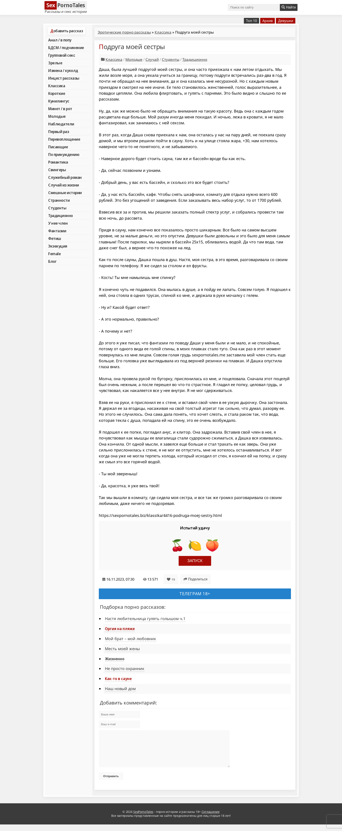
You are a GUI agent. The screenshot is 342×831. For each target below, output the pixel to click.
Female (54, 253)
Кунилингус (58, 101)
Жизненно (114, 658)
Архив (267, 20)
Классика (56, 85)
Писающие (58, 146)
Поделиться (195, 579)
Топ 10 (251, 20)
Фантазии (57, 230)
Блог (52, 261)
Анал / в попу (59, 40)
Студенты (57, 207)
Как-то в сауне (118, 678)
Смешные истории (65, 192)
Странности (59, 200)
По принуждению (63, 154)
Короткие (56, 93)
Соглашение (211, 818)
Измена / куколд (63, 70)
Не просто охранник (124, 668)
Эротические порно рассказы (124, 32)
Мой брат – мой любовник (130, 638)
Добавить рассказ (66, 30)
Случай (152, 59)
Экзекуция (57, 246)
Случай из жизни (63, 185)
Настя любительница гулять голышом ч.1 (145, 618)
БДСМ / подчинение (66, 47)
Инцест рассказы (63, 78)
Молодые (57, 116)
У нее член (58, 223)
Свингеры (57, 169)
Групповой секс (61, 55)
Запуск (194, 561)
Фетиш (54, 238)
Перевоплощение (64, 139)
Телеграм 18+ (195, 594)
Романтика (58, 162)
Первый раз (58, 131)
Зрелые (55, 62)
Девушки (285, 20)
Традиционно (60, 215)
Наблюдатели (61, 124)
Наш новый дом (120, 688)
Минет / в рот (60, 108)
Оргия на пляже (120, 628)
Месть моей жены (122, 648)
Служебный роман (65, 177)
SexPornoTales (143, 818)
